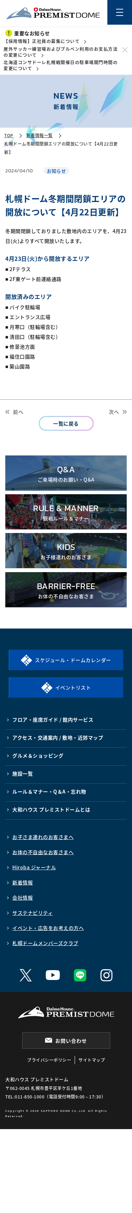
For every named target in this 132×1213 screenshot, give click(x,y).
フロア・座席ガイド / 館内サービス (52, 719)
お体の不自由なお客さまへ (43, 852)
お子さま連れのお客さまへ (43, 836)
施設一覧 (22, 773)
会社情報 (22, 897)
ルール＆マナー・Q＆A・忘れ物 (49, 791)
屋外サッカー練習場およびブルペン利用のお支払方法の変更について (61, 51)
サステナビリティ (32, 912)
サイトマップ (91, 1060)
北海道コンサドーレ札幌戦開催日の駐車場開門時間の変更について (61, 65)
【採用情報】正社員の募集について (42, 41)
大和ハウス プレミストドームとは (51, 809)
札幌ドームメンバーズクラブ (45, 942)
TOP (8, 135)
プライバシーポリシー (49, 1060)
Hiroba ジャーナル (34, 867)
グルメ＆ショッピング (37, 755)
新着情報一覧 (39, 135)
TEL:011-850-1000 (24, 1096)
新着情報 (22, 882)
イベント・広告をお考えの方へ (48, 927)
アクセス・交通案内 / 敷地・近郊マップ (57, 737)
